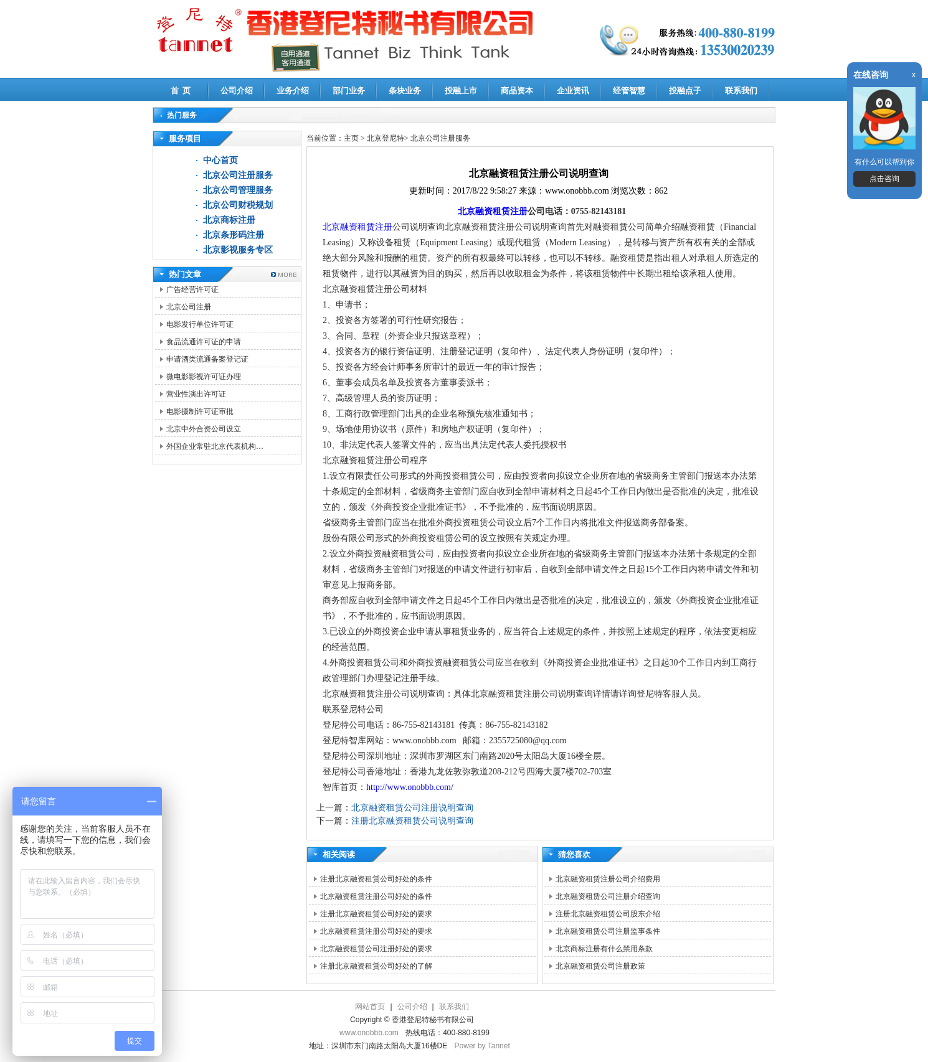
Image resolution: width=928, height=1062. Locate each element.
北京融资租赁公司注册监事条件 (608, 931)
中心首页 (220, 160)
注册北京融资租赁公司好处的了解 (376, 966)
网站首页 (370, 1006)
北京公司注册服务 (238, 175)
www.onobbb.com (369, 1032)
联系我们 (741, 90)
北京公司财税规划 (238, 205)
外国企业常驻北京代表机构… (214, 446)
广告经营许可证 (192, 289)
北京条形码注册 (233, 235)
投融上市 (461, 90)
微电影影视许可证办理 (203, 376)
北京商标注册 (229, 220)
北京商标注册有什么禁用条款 (604, 948)
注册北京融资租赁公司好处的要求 (376, 913)
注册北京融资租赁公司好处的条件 (376, 879)
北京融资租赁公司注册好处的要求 (376, 948)
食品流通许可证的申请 (203, 341)
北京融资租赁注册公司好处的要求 (376, 931)
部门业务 (349, 90)
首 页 (181, 90)
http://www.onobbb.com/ (409, 787)
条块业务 (405, 90)
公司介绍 (236, 90)
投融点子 (685, 90)
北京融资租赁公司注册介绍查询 (608, 896)
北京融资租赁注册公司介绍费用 (608, 879)
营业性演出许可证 (196, 394)
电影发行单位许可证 (200, 324)
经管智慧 (629, 90)
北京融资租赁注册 (493, 211)
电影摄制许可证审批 (200, 411)
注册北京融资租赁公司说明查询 (412, 820)
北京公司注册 (188, 307)
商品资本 (517, 90)
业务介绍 (293, 90)
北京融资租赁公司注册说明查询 (412, 807)
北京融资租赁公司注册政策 (600, 966)
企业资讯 (573, 90)
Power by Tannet (482, 1045)
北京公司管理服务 (238, 190)
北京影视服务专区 (238, 250)
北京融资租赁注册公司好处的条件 (376, 896)
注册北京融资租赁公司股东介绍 (608, 913)
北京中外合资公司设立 (203, 429)
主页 (351, 138)
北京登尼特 (385, 138)
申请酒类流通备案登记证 (207, 359)
